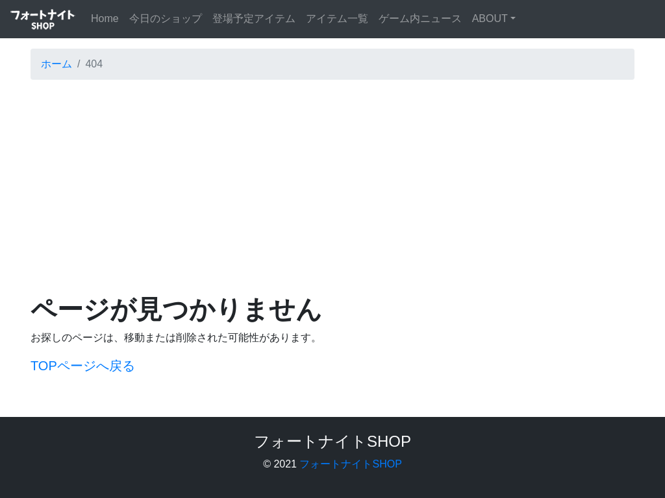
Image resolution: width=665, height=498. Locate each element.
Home (107, 17)
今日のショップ (165, 18)
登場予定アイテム (253, 18)
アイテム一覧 (337, 18)
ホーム (56, 63)
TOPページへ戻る (83, 366)
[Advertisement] (332, 181)
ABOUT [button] (490, 18)
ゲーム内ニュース (420, 18)
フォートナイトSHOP (350, 463)
